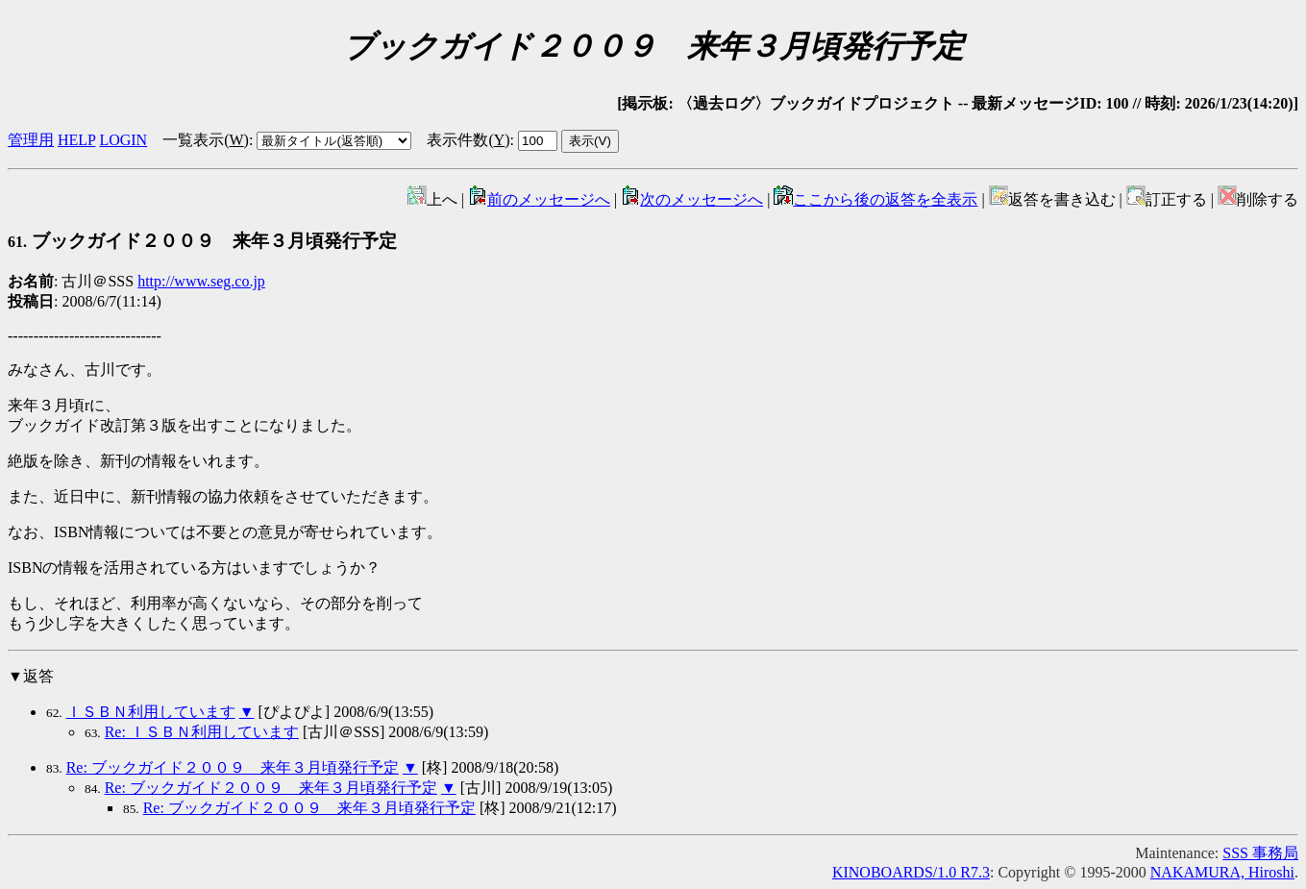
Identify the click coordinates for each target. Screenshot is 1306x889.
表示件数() (468, 140)
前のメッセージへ (539, 199)
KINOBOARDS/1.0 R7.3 (911, 872)
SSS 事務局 (1260, 853)
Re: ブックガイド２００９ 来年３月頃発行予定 (232, 767)
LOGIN (123, 140)
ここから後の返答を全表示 (875, 199)
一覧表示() (205, 140)
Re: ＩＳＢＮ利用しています (202, 732)
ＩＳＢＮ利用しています (150, 712)
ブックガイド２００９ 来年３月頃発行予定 (202, 241)
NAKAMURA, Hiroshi (1222, 872)
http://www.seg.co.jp (201, 281)
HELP (76, 140)
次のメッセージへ (692, 199)
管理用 (31, 140)
